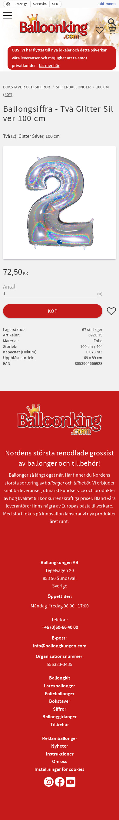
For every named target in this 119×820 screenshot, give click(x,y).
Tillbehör (59, 725)
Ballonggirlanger (59, 717)
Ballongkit (59, 678)
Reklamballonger (59, 739)
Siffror (59, 709)
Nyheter (59, 746)
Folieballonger (59, 694)
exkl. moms (107, 4)
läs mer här (49, 65)
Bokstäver (59, 701)
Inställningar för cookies (59, 769)
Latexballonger (59, 686)
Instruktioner (60, 754)
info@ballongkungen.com (59, 646)
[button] (8, 16)
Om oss (59, 762)
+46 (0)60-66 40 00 (60, 627)
